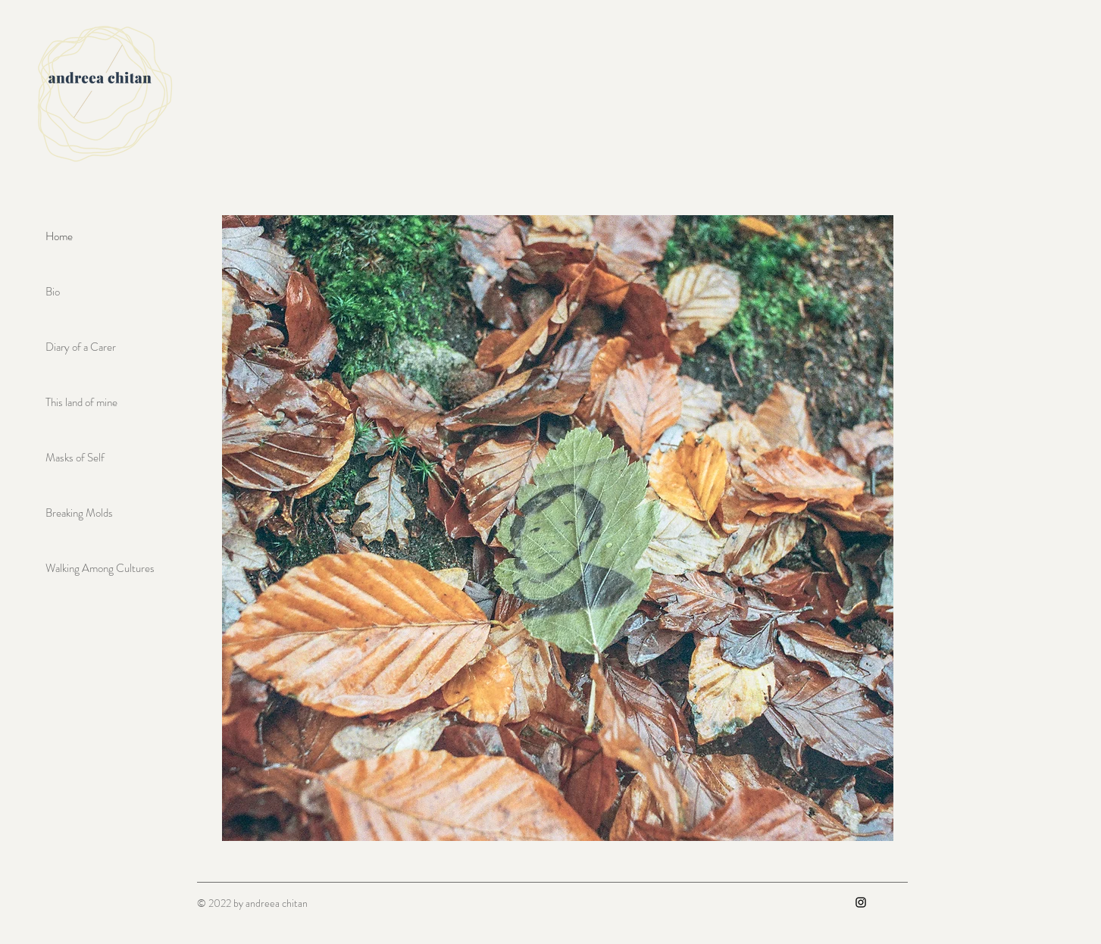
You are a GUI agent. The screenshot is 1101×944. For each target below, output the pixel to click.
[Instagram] (861, 902)
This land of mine (81, 402)
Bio (52, 291)
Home (59, 236)
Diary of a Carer (80, 347)
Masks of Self (75, 457)
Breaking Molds (79, 513)
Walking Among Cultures (100, 568)
